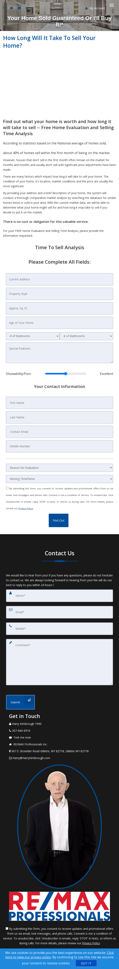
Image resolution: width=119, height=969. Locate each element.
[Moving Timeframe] (59, 479)
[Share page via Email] (27, 8)
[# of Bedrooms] (32, 336)
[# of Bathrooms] (86, 336)
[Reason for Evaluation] (59, 468)
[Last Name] (59, 417)
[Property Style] (59, 294)
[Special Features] (59, 352)
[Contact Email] (59, 432)
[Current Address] (59, 279)
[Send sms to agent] (12, 8)
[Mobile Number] (59, 446)
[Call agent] (4, 8)
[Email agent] (20, 8)
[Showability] (65, 373)
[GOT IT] (86, 963)
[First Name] (59, 403)
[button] (58, 520)
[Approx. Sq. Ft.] (59, 308)
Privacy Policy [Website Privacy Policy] (25, 508)
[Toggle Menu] (112, 5)
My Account (95, 8)
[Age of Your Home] (59, 323)
